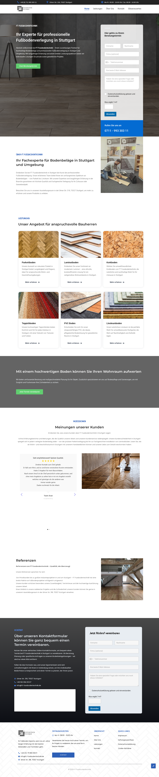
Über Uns (110, 8)
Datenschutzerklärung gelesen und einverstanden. (121, 95)
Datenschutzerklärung (126, 744)
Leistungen (97, 8)
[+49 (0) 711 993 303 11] (18, 2)
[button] (103, 579)
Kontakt (121, 8)
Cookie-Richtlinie (124, 748)
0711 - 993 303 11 (116, 130)
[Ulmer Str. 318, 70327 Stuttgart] (47, 2)
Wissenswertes (134, 8)
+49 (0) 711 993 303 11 (28, 2)
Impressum (122, 736)
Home (86, 8)
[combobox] (107, 62)
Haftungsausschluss (126, 740)
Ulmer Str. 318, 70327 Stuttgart (61, 2)
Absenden (110, 114)
